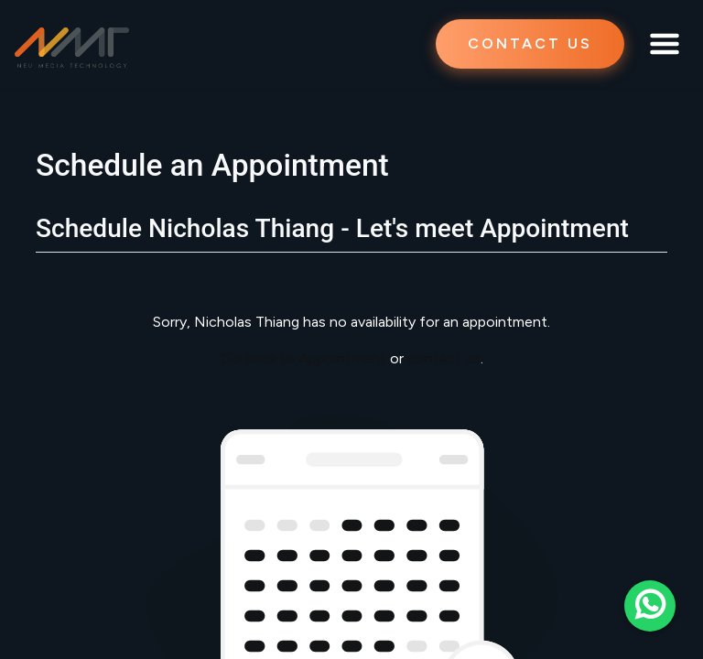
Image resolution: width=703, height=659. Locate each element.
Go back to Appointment (303, 358)
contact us (444, 358)
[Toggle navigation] (664, 44)
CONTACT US (530, 43)
